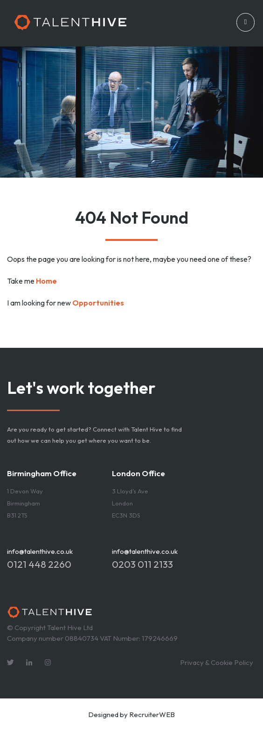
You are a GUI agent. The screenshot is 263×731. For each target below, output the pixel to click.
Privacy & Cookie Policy (216, 662)
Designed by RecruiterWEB (131, 714)
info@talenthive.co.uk (40, 551)
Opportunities (98, 302)
